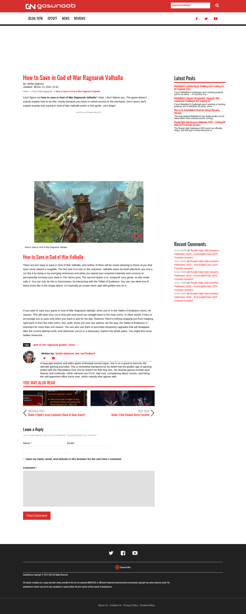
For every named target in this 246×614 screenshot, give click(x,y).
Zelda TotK (35, 18)
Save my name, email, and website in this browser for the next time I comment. (74, 459)
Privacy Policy (130, 605)
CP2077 (52, 18)
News (65, 18)
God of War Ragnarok (42, 91)
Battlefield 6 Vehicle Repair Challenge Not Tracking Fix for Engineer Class (199, 87)
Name (27, 443)
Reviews (79, 18)
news (72, 344)
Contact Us (115, 605)
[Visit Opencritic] (123, 567)
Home (26, 91)
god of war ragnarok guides (50, 344)
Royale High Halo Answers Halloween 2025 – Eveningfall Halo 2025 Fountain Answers (199, 123)
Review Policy (147, 605)
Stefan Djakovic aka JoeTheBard (75, 353)
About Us (103, 605)
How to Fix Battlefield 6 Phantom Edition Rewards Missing (197, 111)
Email (71, 443)
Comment (30, 467)
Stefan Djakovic (35, 83)
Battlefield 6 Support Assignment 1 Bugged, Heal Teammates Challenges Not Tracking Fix (196, 99)
